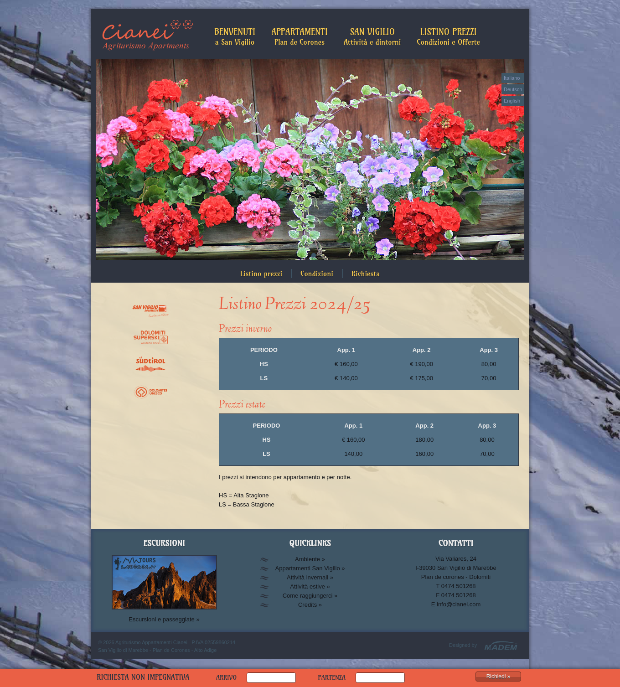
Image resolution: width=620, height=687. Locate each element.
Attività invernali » (310, 577)
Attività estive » (310, 586)
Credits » (310, 604)
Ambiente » (310, 559)
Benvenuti (234, 36)
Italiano (512, 78)
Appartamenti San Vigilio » (310, 568)
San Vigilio (372, 36)
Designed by (463, 645)
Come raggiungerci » (310, 595)
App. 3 (489, 349)
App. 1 (346, 349)
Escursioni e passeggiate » (164, 619)
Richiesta (365, 273)
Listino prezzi (261, 273)
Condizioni (316, 273)
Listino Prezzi (448, 36)
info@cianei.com (458, 604)
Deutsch (513, 89)
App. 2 (422, 349)
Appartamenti (299, 36)
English (512, 100)
